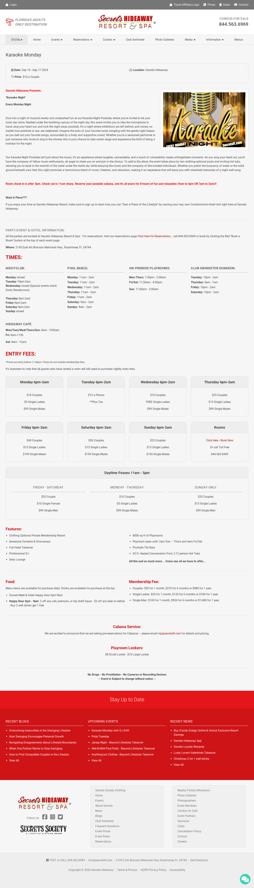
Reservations (82, 39)
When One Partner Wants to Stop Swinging (35, 748)
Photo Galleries (164, 39)
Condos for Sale (234, 18)
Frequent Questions (107, 826)
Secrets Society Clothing (110, 790)
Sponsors (183, 821)
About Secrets (104, 805)
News (98, 810)
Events (56, 39)
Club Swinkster (135, 39)
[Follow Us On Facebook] (44, 818)
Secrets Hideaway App (188, 740)
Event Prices (102, 831)
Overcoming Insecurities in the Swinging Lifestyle (39, 730)
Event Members (187, 805)
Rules (224, 4)
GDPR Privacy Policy (154, 870)
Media (190, 39)
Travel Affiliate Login (184, 4)
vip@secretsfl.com (169, 633)
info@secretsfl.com (100, 860)
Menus (238, 39)
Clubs (181, 826)
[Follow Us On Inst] (52, 818)
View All (14, 760)
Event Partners (186, 816)
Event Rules (102, 836)
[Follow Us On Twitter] (60, 818)
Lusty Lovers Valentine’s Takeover (195, 752)
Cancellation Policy (189, 831)
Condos (109, 39)
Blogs (98, 816)
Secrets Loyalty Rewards (189, 746)
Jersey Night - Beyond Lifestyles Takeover (117, 742)
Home (37, 39)
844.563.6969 (233, 24)
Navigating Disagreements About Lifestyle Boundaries (42, 742)
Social (16, 39)
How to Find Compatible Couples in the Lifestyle (39, 754)
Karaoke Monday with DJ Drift (110, 730)
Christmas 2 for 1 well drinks (191, 758)
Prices (209, 4)
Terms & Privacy (127, 870)
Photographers (186, 800)
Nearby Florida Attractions (193, 790)
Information (215, 39)
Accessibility (177, 870)
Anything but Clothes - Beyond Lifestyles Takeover (123, 754)
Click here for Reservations (154, 236)
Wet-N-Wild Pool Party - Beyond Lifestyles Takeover (123, 748)
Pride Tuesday (100, 736)
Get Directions (199, 860)
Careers (182, 841)
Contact (241, 4)
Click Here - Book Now (219, 440)
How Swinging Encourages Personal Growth (36, 736)
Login (11, 4)
